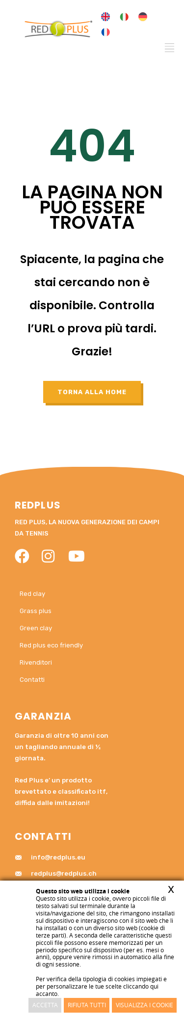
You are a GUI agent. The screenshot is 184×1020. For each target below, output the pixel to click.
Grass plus (36, 611)
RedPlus (38, 505)
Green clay (36, 628)
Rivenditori (36, 662)
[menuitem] (105, 17)
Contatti (32, 679)
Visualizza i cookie (144, 1005)
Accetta (45, 1005)
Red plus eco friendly (51, 645)
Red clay (32, 593)
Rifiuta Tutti (87, 1005)
